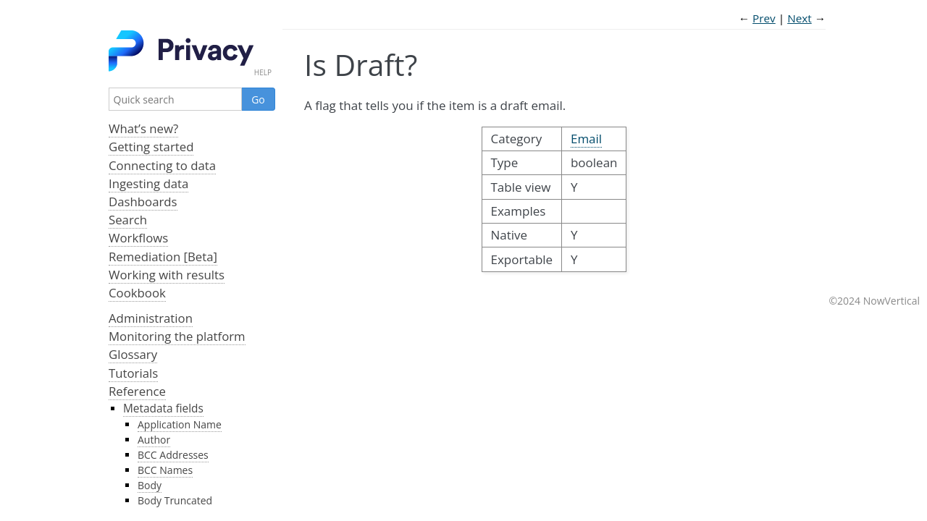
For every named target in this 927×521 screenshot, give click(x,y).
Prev (764, 18)
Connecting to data (162, 165)
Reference (137, 391)
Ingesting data (148, 183)
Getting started (151, 146)
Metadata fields (163, 408)
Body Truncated (175, 500)
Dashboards (143, 201)
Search (128, 219)
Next (799, 18)
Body (150, 485)
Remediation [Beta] (163, 256)
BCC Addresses (173, 455)
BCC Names (165, 470)
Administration (151, 318)
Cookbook (137, 292)
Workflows (138, 237)
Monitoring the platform (177, 336)
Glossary (133, 354)
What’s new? (143, 128)
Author (154, 439)
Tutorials (133, 373)
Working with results (167, 274)
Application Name (180, 424)
